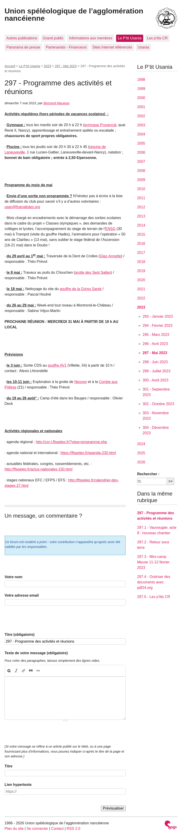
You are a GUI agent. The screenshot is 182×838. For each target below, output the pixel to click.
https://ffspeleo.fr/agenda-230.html (88, 453)
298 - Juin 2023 (155, 362)
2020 (141, 280)
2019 (141, 271)
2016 (141, 243)
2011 (141, 198)
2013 (141, 216)
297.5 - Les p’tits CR (153, 597)
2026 (141, 462)
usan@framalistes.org (22, 207)
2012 (141, 207)
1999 (141, 89)
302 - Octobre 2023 (158, 404)
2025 (141, 453)
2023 (47, 66)
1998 (141, 80)
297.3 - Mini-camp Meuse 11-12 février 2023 (153, 562)
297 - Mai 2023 (66, 66)
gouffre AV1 (57, 365)
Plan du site (14, 828)
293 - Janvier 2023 (158, 316)
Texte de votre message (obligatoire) (36, 653)
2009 (141, 180)
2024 (141, 444)
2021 (141, 289)
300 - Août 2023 (155, 380)
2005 (141, 143)
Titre (8, 766)
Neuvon (80, 382)
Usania (143, 47)
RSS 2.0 (73, 828)
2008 (141, 171)
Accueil (10, 66)
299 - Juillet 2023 (156, 371)
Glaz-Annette (110, 256)
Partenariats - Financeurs (66, 47)
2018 (141, 262)
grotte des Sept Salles (93, 272)
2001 (141, 107)
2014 (141, 225)
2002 (141, 116)
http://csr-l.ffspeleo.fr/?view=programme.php (71, 442)
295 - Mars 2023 (156, 335)
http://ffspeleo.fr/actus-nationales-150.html (39, 469)
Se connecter (37, 828)
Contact (57, 828)
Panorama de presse (23, 47)
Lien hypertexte (18, 785)
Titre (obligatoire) (19, 634)
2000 (141, 98)
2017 (141, 253)
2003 (141, 125)
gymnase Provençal (100, 125)
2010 (141, 189)
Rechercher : (148, 474)
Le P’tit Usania (129, 38)
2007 (141, 162)
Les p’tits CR (157, 38)
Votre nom (13, 577)
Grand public (53, 38)
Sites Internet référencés (112, 47)
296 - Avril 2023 (155, 344)
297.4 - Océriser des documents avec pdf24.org (153, 582)
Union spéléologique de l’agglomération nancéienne (74, 14)
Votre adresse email (22, 595)
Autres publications (21, 38)
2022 (141, 298)
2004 (141, 134)
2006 (141, 152)
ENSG (110, 229)
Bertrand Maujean (56, 103)
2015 (141, 234)
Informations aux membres (90, 38)
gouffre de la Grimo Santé (80, 289)
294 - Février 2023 (157, 325)
